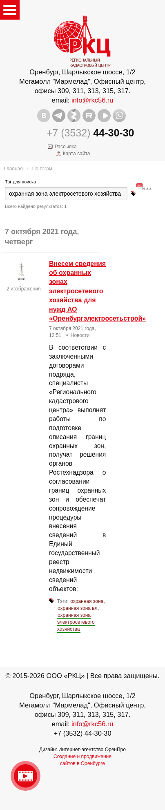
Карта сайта (76, 153)
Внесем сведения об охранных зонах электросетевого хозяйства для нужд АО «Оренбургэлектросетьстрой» (97, 291)
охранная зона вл (77, 608)
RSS (147, 184)
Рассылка (66, 147)
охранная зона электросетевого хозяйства (76, 622)
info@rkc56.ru (92, 100)
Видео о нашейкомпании (25, 776)
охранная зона (86, 601)
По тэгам (42, 169)
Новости (80, 335)
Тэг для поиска (20, 181)
